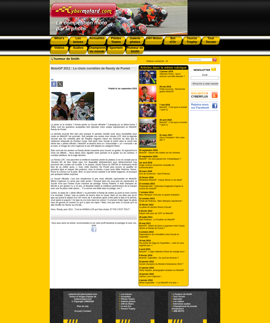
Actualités (126, 296)
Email (204, 75)
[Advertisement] (205, 163)
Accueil (78, 311)
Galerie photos (128, 301)
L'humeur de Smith (182, 294)
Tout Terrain (179, 296)
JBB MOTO (178, 311)
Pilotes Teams (128, 299)
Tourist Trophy (128, 308)
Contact (87, 311)
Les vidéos (178, 301)
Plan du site (83, 306)
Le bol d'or (126, 306)
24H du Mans (127, 304)
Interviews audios (182, 304)
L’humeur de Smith (65, 58)
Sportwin (177, 299)
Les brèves (126, 294)
